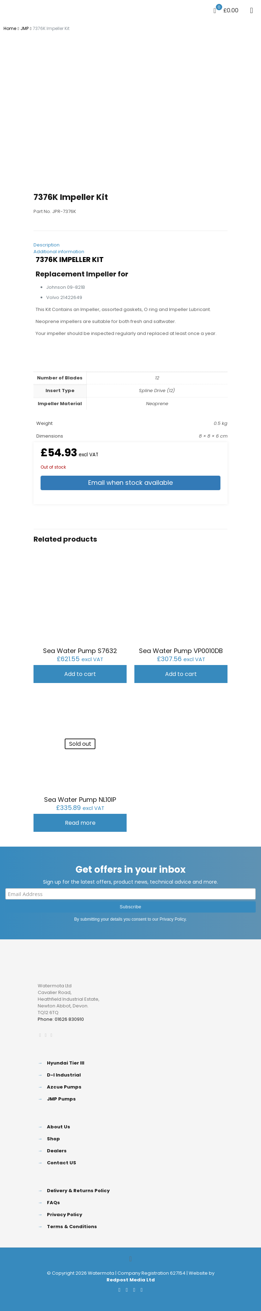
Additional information (59, 251)
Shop (53, 1138)
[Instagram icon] (141, 1289)
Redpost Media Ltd (131, 1279)
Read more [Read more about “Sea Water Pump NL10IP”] (80, 823)
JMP (24, 28)
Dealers (57, 1150)
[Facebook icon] (119, 1289)
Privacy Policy (173, 919)
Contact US (61, 1162)
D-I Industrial (64, 1075)
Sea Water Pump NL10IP (80, 799)
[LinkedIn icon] (134, 1289)
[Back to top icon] (130, 1258)
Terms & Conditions (72, 1226)
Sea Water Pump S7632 (80, 650)
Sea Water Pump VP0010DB (181, 650)
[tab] (130, 245)
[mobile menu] (251, 11)
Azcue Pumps (64, 1087)
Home (10, 28)
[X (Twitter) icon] (126, 1289)
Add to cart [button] (80, 674)
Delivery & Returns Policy (78, 1190)
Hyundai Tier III (65, 1063)
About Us (58, 1126)
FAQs (53, 1202)
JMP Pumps (61, 1099)
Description (47, 245)
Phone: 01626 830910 (61, 1019)
